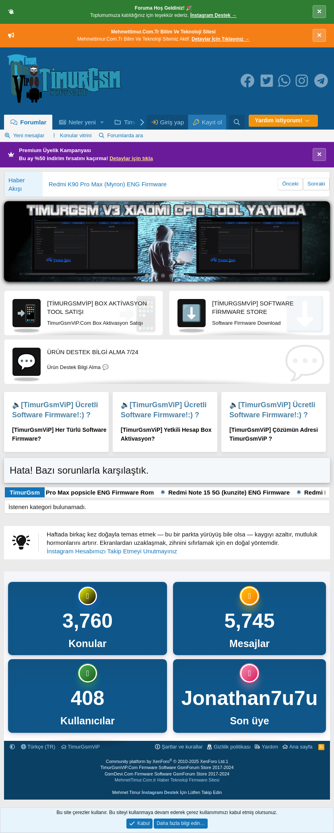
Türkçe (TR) (38, 747)
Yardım (270, 747)
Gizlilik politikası (232, 747)
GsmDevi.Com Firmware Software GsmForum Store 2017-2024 (167, 773)
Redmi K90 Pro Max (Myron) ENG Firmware (108, 184)
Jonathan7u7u (249, 698)
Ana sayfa (301, 747)
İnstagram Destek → (213, 15)
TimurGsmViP (80, 747)
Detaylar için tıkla (131, 158)
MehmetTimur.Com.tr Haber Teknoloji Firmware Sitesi (167, 779)
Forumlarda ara (125, 135)
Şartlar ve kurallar (182, 747)
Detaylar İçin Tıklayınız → (220, 39)
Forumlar (33, 122)
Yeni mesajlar (29, 135)
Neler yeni (82, 122)
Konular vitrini (76, 135)
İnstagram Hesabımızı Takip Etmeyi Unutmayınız (112, 551)
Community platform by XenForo (166, 761)
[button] (102, 122)
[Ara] (237, 122)
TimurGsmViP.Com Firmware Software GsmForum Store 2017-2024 (166, 767)
